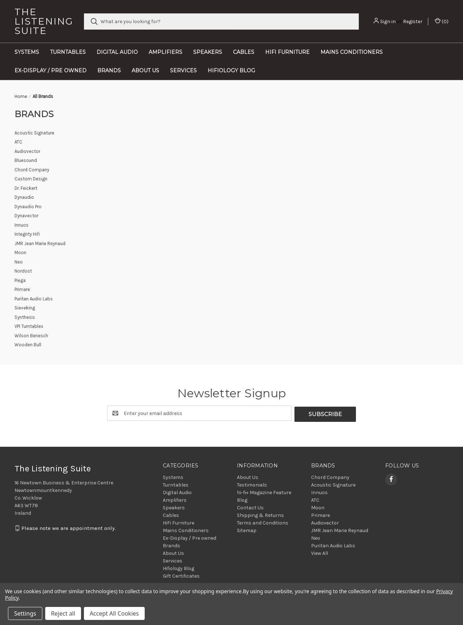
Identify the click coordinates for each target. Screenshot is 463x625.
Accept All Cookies (114, 613)
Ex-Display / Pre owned (50, 70)
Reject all (63, 613)
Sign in (388, 21)
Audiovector (325, 522)
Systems (26, 52)
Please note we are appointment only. (68, 527)
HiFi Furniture (287, 52)
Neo (315, 537)
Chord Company (330, 476)
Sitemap (246, 529)
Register (412, 21)
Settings (25, 613)
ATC (315, 499)
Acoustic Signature (333, 484)
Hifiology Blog (231, 70)
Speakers (207, 52)
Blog (242, 499)
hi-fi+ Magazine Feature (264, 491)
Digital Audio (117, 52)
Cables (243, 52)
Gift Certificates (181, 575)
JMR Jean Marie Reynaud (339, 529)
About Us (145, 70)
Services (183, 70)
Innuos (319, 491)
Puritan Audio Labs (333, 544)
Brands (109, 70)
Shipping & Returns (260, 514)
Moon (317, 507)
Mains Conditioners (351, 52)
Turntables (68, 52)
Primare (320, 514)
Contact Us (250, 507)
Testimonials (252, 484)
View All (319, 552)
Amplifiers (165, 52)
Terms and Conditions (262, 522)
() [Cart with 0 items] (442, 21)
